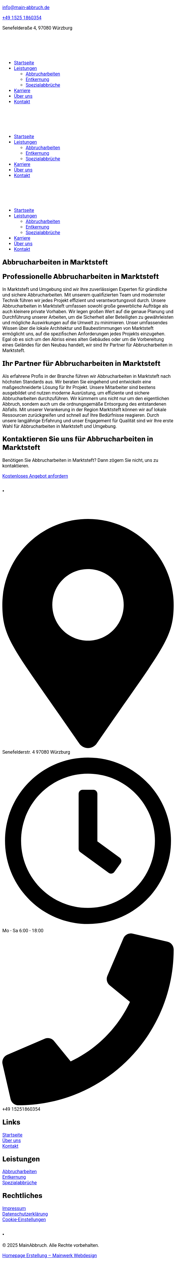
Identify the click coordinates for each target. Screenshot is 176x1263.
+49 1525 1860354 (21, 17)
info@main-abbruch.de (26, 7)
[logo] (41, 52)
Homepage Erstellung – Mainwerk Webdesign (49, 1255)
